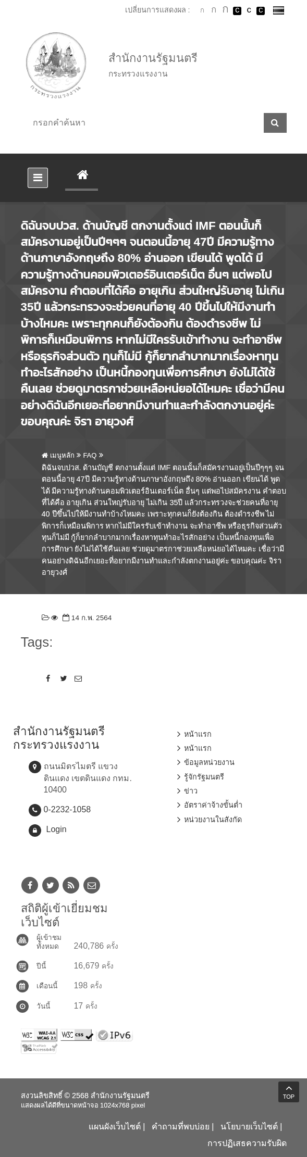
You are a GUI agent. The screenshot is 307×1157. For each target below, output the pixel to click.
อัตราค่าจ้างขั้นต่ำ (213, 805)
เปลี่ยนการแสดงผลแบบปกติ (249, 11)
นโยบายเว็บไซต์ (249, 1126)
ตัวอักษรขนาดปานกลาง (214, 11)
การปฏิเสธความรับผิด (247, 1143)
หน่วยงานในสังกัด (213, 819)
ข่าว (191, 791)
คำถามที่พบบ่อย (181, 1126)
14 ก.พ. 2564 (86, 618)
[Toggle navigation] (38, 178)
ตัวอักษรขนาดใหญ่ (226, 10)
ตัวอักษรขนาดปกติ (202, 10)
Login (56, 829)
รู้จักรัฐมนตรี (204, 777)
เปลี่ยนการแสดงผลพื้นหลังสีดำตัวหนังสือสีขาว (237, 11)
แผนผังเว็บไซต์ (115, 1126)
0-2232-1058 (67, 809)
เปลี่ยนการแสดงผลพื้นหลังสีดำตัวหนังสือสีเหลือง (260, 11)
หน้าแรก (198, 734)
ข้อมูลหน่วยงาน (209, 762)
